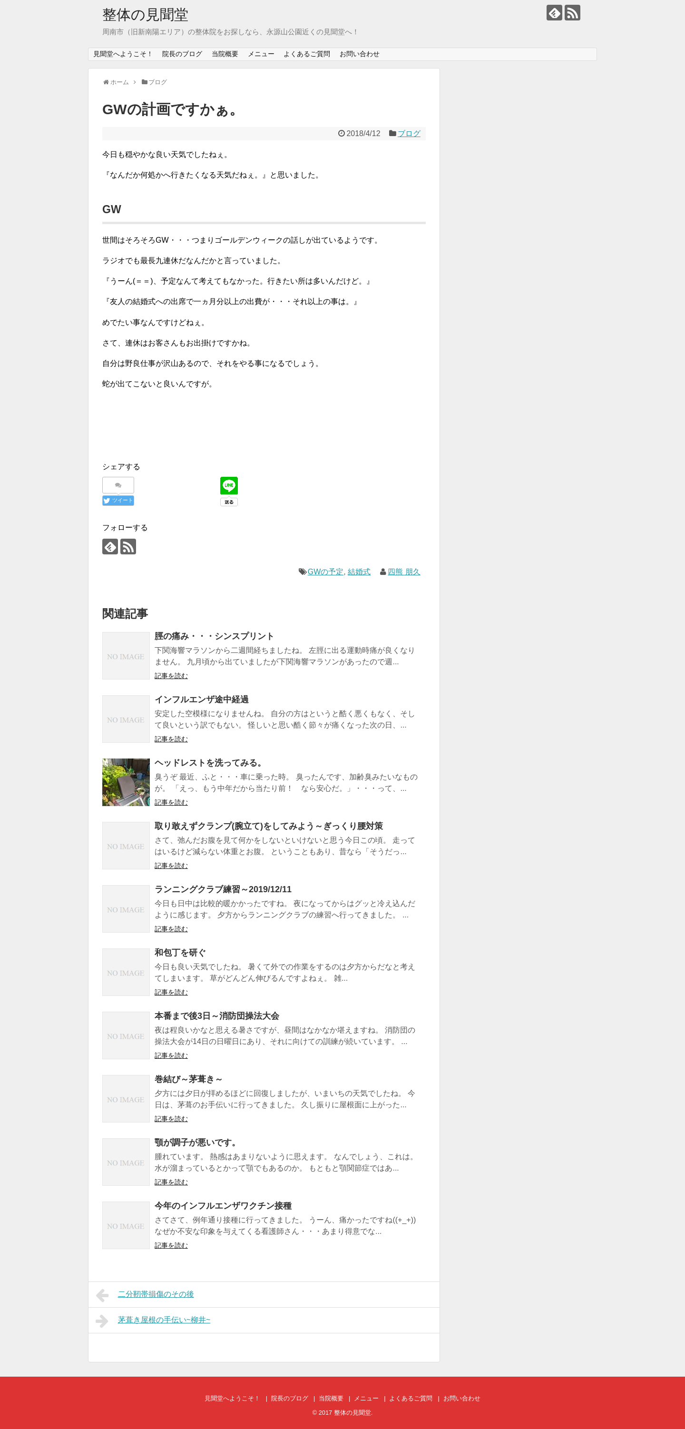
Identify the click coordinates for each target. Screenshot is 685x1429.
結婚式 (359, 572)
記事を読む (171, 676)
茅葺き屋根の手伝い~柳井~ (153, 1321)
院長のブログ (182, 54)
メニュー (261, 54)
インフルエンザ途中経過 (202, 699)
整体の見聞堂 (145, 14)
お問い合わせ (360, 54)
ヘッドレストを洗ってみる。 (210, 763)
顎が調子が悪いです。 (197, 1142)
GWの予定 (326, 572)
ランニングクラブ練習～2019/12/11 (223, 889)
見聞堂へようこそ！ (123, 54)
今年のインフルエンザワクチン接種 (223, 1206)
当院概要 (225, 54)
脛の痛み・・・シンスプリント (214, 636)
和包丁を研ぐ (180, 952)
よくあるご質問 (307, 54)
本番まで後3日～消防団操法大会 (217, 1016)
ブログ (409, 133)
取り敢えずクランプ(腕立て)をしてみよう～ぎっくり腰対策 (269, 826)
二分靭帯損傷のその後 (145, 1295)
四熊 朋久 (404, 572)
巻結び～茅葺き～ (189, 1079)
